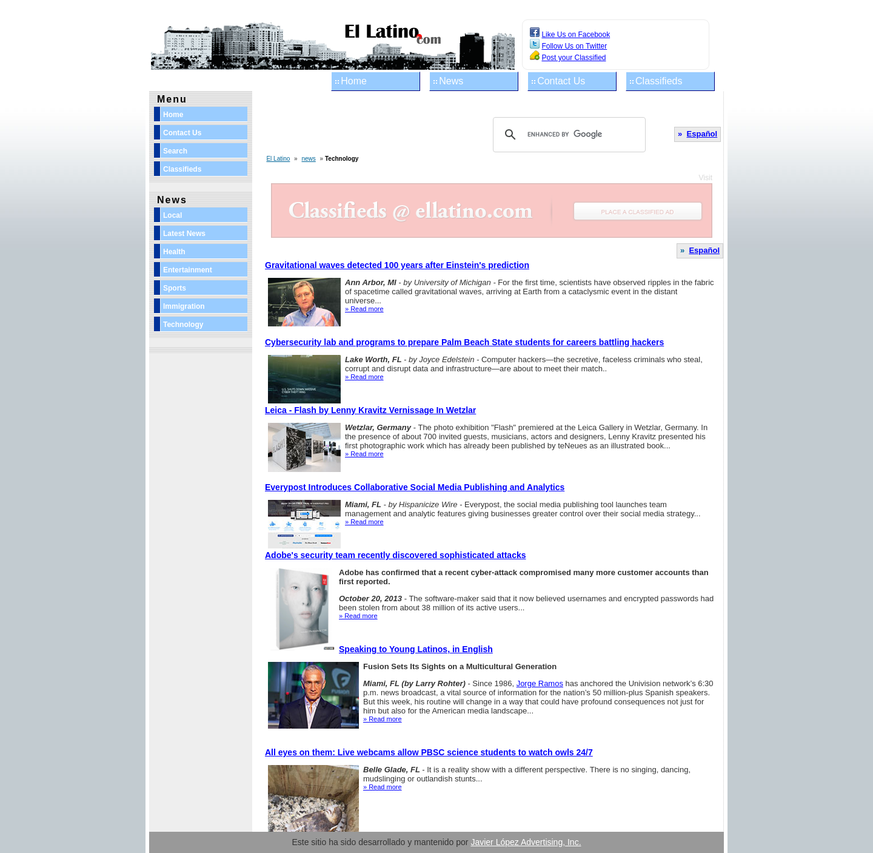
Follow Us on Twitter (574, 46)
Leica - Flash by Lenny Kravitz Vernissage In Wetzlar (370, 410)
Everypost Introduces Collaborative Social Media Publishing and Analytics (414, 487)
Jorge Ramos (540, 683)
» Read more (364, 308)
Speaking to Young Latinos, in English (416, 649)
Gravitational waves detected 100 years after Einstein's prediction (397, 265)
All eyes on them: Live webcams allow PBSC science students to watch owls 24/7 (429, 752)
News (451, 81)
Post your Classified (573, 57)
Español (702, 133)
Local (172, 215)
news (308, 158)
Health (174, 252)
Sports (174, 288)
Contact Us (561, 81)
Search (175, 151)
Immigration (184, 306)
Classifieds (658, 81)
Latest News (184, 233)
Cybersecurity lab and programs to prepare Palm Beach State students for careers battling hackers (464, 342)
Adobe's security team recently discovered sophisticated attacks (395, 555)
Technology (183, 324)
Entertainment (187, 270)
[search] (567, 134)
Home (354, 81)
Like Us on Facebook (575, 34)
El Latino (278, 158)
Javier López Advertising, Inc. (525, 842)
